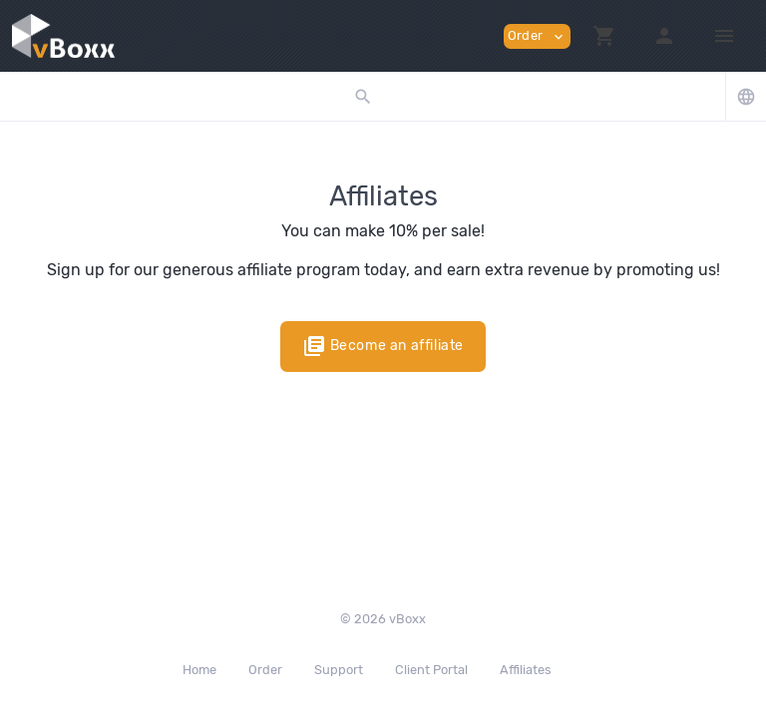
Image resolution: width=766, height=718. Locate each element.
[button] (604, 36)
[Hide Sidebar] (724, 36)
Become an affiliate (383, 346)
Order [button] (537, 36)
